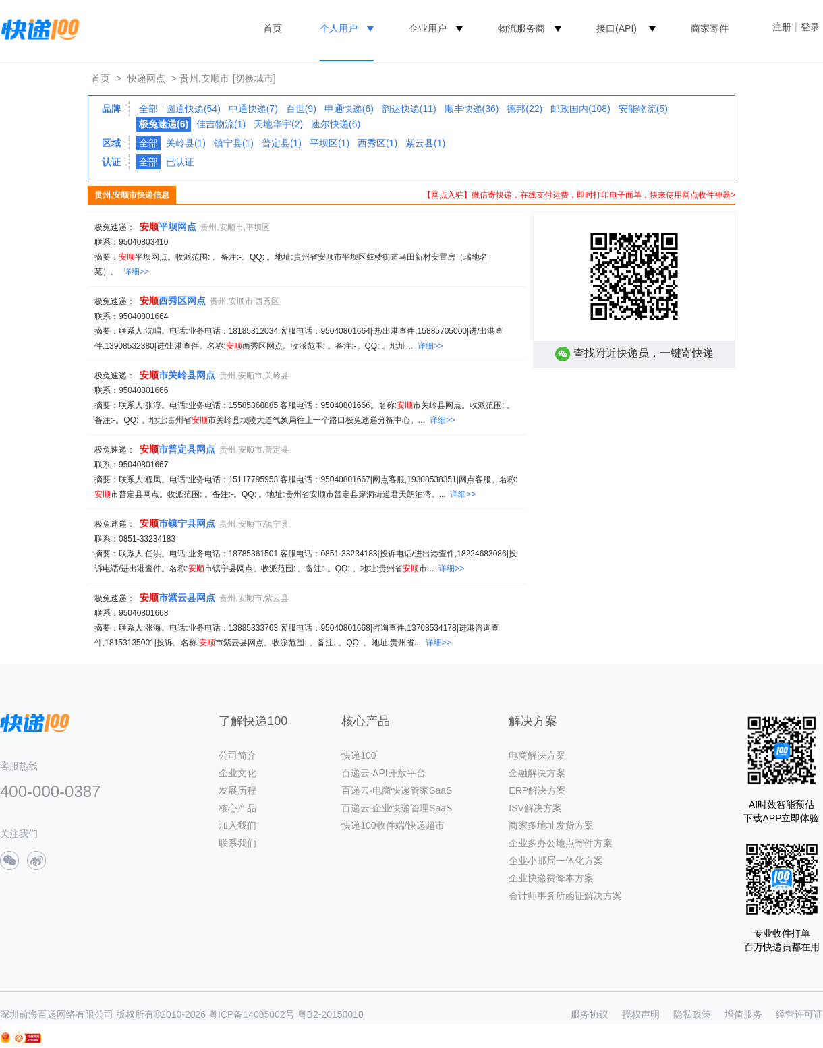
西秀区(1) (377, 143)
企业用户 (428, 28)
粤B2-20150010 (330, 1014)
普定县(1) (282, 143)
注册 (781, 27)
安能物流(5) (643, 108)
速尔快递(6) (335, 124)
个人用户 (339, 28)
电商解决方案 (537, 755)
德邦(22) (524, 108)
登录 (810, 27)
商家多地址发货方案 (551, 825)
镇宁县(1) (234, 143)
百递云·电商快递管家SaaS (396, 790)
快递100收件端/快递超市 (393, 825)
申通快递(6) (349, 108)
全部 (148, 108)
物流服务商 (521, 28)
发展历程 (237, 790)
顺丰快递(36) (472, 108)
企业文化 (237, 772)
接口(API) (616, 28)
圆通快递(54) (193, 108)
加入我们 (237, 825)
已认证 (180, 161)
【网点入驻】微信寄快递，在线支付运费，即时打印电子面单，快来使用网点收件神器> (579, 195)
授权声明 (641, 1014)
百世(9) (301, 108)
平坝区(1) (329, 143)
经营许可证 (799, 1014)
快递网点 (146, 78)
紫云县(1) (425, 143)
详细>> (136, 271)
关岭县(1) (186, 143)
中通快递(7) (253, 108)
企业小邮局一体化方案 (556, 860)
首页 (272, 28)
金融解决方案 (537, 772)
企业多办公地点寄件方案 (561, 843)
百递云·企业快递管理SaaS (396, 808)
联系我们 (237, 843)
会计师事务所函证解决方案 (565, 895)
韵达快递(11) (409, 108)
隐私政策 (692, 1014)
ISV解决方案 (535, 808)
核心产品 (237, 808)
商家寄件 (710, 28)
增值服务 (743, 1014)
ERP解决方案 (537, 790)
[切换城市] (254, 78)
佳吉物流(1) (221, 124)
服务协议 (589, 1014)
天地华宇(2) (278, 124)
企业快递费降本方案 (551, 878)
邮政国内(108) (580, 108)
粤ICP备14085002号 (251, 1014)
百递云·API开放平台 (383, 772)
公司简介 (237, 755)
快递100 (358, 755)
